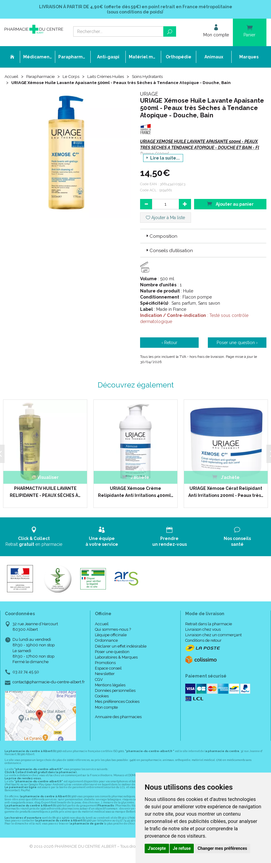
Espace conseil (108, 668)
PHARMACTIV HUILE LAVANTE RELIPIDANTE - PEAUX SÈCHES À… (43, 492)
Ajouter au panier (230, 204)
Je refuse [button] (182, 848)
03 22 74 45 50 (26, 672)
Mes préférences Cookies (117, 702)
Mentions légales (110, 685)
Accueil (12, 77)
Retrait (34, 537)
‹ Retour (169, 343)
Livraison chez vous (203, 629)
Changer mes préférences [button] (222, 848)
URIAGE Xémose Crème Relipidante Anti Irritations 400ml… (133, 492)
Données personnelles (115, 691)
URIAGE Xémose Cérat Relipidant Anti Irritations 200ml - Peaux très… (223, 492)
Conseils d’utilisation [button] (169, 251)
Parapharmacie (41, 77)
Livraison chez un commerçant (213, 635)
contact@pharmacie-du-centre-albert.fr (49, 682)
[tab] (203, 236)
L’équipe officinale (111, 635)
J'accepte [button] (157, 848)
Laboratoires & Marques (116, 657)
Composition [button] (161, 237)
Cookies (102, 696)
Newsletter (105, 674)
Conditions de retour (203, 640)
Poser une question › (237, 343)
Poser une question (112, 651)
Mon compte (106, 707)
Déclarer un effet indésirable (120, 646)
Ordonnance (106, 640)
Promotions (105, 663)
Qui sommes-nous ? (113, 629)
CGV (99, 679)
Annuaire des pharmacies (118, 716)
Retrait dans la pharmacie (208, 624)
